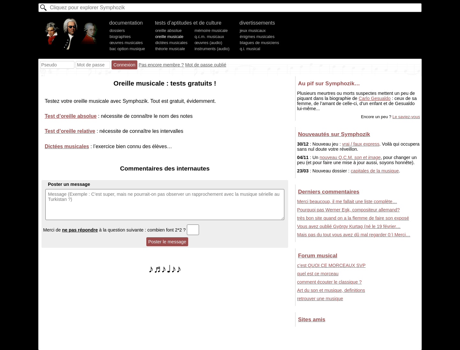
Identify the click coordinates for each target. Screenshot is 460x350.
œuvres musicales (126, 42)
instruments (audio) (212, 48)
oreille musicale (169, 36)
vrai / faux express (360, 144)
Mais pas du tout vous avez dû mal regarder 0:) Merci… (353, 234)
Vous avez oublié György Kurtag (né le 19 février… (349, 226)
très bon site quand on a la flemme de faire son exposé (353, 218)
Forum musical (317, 255)
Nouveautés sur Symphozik (334, 134)
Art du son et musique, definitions (331, 290)
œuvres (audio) (208, 42)
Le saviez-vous (406, 116)
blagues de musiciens (259, 42)
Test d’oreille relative (70, 131)
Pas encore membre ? (161, 64)
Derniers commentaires (328, 191)
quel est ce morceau (318, 273)
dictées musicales (171, 42)
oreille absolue (168, 30)
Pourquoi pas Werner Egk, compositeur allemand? (348, 209)
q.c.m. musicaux (209, 36)
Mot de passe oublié (205, 64)
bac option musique (127, 48)
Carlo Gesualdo (375, 98)
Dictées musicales (67, 146)
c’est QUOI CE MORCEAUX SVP (331, 265)
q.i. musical (250, 48)
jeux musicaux (253, 30)
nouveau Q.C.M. (349, 157)
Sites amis (311, 319)
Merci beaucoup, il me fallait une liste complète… (347, 201)
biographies (120, 36)
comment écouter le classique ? (329, 282)
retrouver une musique (320, 298)
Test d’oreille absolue (70, 116)
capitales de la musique (375, 170)
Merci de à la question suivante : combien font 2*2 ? (121, 229)
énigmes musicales (257, 36)
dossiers (117, 30)
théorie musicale (170, 48)
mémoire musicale (211, 30)
